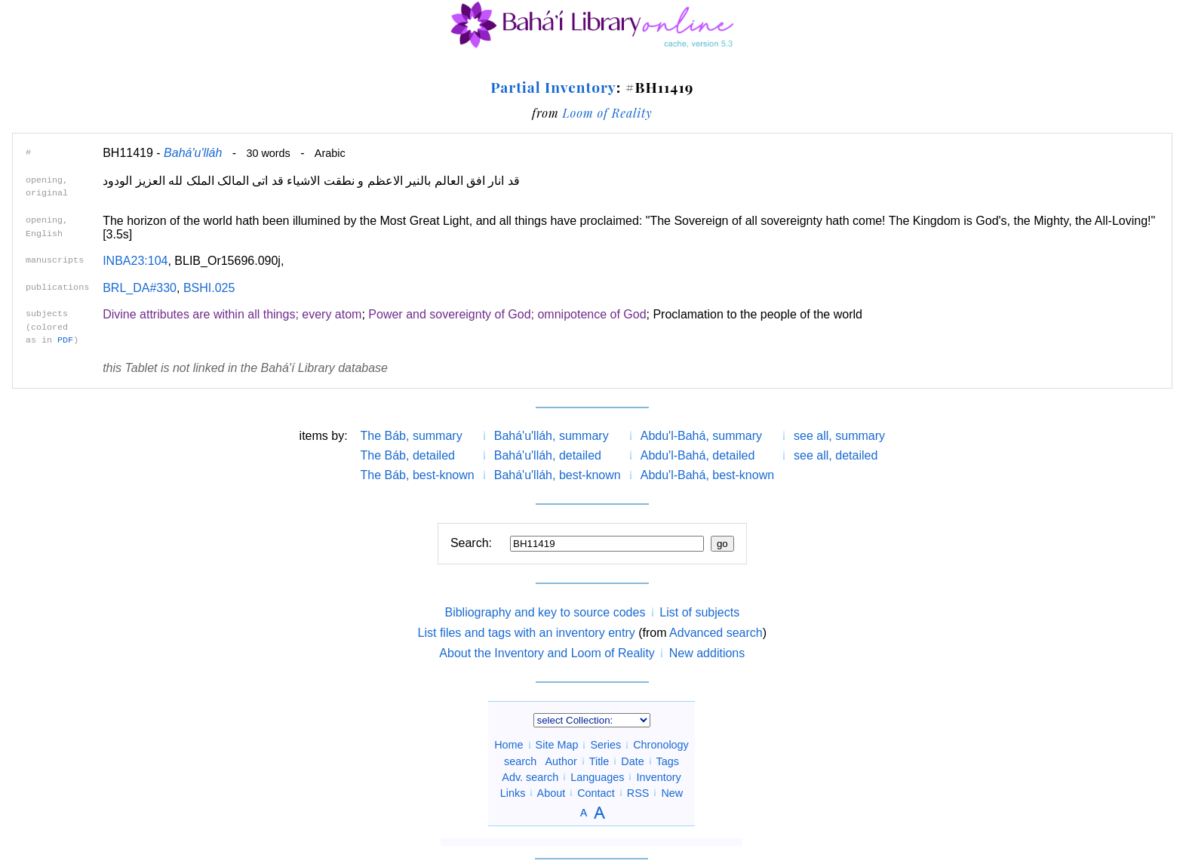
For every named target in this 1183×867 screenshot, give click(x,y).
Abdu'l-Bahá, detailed (698, 455)
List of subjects (699, 612)
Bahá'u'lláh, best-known (557, 475)
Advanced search (716, 632)
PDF (65, 340)
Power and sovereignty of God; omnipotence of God (507, 314)
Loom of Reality (607, 113)
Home (508, 745)
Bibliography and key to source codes (544, 612)
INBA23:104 (135, 260)
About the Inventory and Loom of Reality (547, 653)
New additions (707, 653)
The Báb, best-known (418, 475)
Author (561, 761)
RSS (638, 792)
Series (605, 745)
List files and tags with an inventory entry (526, 632)
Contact (596, 792)
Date (632, 761)
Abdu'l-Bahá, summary (701, 435)
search (520, 761)
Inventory (658, 776)
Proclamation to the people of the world (757, 314)
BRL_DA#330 (140, 287)
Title (599, 761)
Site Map (557, 745)
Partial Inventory (553, 87)
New (672, 792)
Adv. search (530, 776)
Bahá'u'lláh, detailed (547, 455)
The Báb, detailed (408, 455)
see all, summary (839, 435)
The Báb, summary (411, 435)
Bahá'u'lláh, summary (551, 435)
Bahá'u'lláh (193, 152)
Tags (667, 761)
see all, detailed (835, 455)
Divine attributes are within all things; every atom (232, 314)
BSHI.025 (209, 287)
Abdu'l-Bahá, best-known (707, 475)
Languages (597, 776)
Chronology (661, 745)
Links (513, 792)
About (551, 792)
